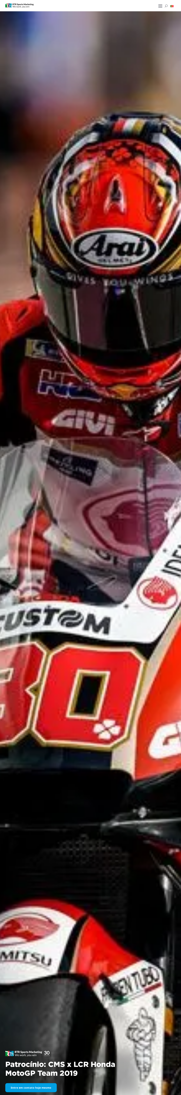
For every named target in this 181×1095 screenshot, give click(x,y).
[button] (172, 6)
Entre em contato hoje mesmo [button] (31, 1087)
